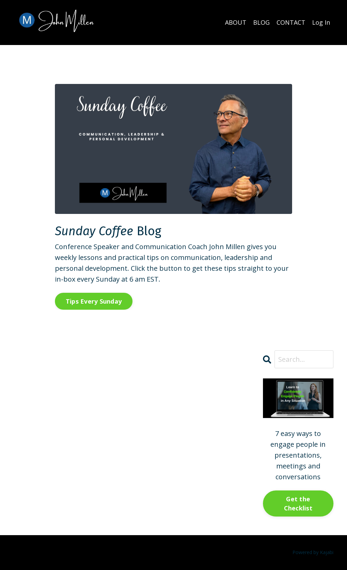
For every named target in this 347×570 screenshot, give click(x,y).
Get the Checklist (298, 503)
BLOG (261, 22)
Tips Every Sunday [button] (94, 301)
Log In (321, 22)
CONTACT (291, 22)
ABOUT (235, 22)
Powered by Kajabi (312, 552)
